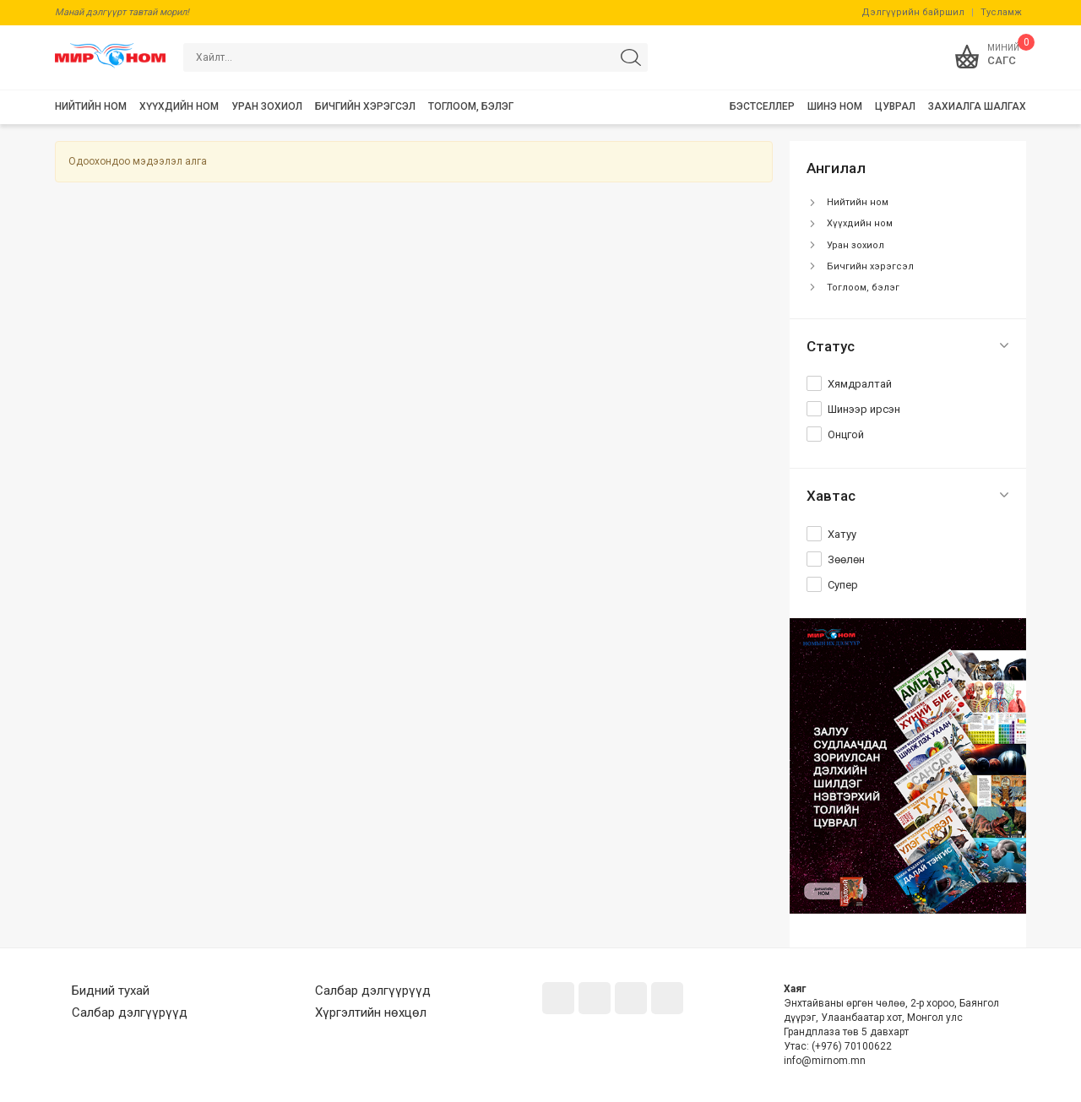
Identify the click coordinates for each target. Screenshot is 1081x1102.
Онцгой (846, 434)
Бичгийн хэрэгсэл (870, 266)
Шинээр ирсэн (864, 409)
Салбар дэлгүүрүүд (129, 1012)
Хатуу (842, 534)
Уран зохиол (855, 245)
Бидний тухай (110, 990)
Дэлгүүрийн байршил (912, 12)
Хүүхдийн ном (860, 223)
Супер (843, 584)
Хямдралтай (860, 383)
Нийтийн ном (857, 202)
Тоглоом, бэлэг (863, 287)
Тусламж (1001, 12)
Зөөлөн (846, 559)
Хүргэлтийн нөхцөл (370, 1012)
